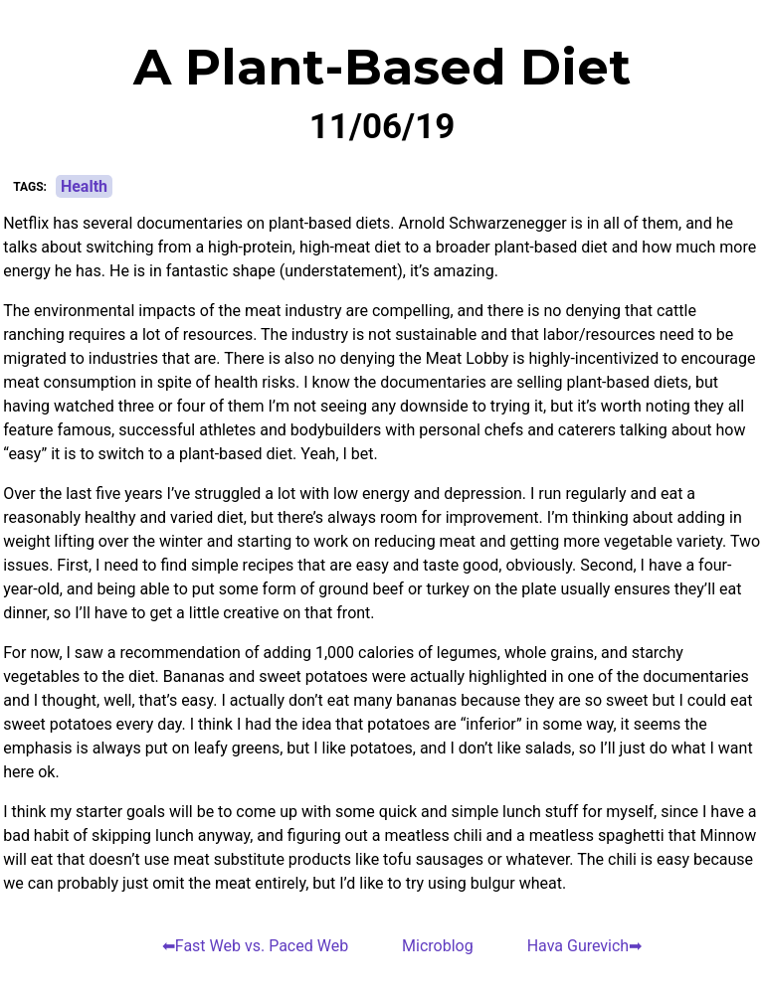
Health (84, 186)
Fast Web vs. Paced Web (261, 945)
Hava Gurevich (578, 945)
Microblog (438, 945)
